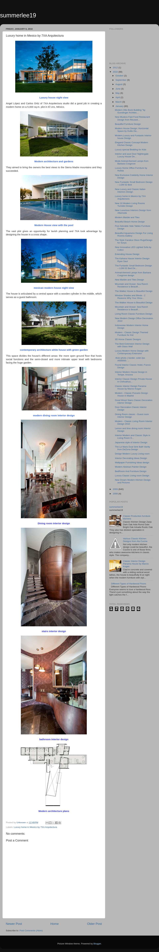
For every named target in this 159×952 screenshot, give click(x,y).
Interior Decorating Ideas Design (131, 458)
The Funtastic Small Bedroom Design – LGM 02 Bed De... (133, 266)
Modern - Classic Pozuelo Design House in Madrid (131, 394)
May (117, 93)
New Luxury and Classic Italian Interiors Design (130, 190)
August (119, 84)
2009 (115, 489)
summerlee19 (18, 15)
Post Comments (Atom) (31, 930)
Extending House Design (127, 254)
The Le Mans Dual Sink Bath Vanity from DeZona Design (132, 448)
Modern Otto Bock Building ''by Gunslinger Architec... (130, 111)
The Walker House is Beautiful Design (134, 291)
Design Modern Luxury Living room (132, 453)
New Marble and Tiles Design (129, 279)
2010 (115, 72)
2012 (115, 67)
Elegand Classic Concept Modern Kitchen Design (131, 143)
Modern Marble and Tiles (127, 217)
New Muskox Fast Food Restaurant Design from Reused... (132, 118)
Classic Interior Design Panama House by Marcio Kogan (130, 387)
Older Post (94, 923)
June (118, 89)
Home (54, 923)
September (121, 80)
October (119, 75)
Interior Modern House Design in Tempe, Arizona (131, 373)
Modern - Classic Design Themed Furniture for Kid (131, 333)
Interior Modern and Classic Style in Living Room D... (132, 436)
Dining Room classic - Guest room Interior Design (132, 415)
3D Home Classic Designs (128, 339)
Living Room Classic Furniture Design (133, 314)
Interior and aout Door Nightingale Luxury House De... (132, 155)
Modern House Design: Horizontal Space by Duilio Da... (132, 129)
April (118, 97)
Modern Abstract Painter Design (131, 467)
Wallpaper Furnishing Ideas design (132, 462)
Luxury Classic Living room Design (132, 475)
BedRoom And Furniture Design (131, 471)
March (118, 102)
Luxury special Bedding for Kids (130, 149)
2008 (115, 493)
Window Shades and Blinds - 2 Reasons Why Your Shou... (130, 296)
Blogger (97, 943)
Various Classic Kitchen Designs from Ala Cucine (135, 539)
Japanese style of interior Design (131, 442)
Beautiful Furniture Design (128, 124)
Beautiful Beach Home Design (130, 221)
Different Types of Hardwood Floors (128, 583)
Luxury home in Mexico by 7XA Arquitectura (35, 827)
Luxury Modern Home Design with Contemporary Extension (132, 352)
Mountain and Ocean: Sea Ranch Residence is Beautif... (131, 285)
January (119, 106)
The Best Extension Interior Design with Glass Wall (132, 345)
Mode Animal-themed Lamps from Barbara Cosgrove (132, 162)
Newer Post (14, 923)
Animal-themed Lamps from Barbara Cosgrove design (133, 273)
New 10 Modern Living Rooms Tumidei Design (130, 204)
